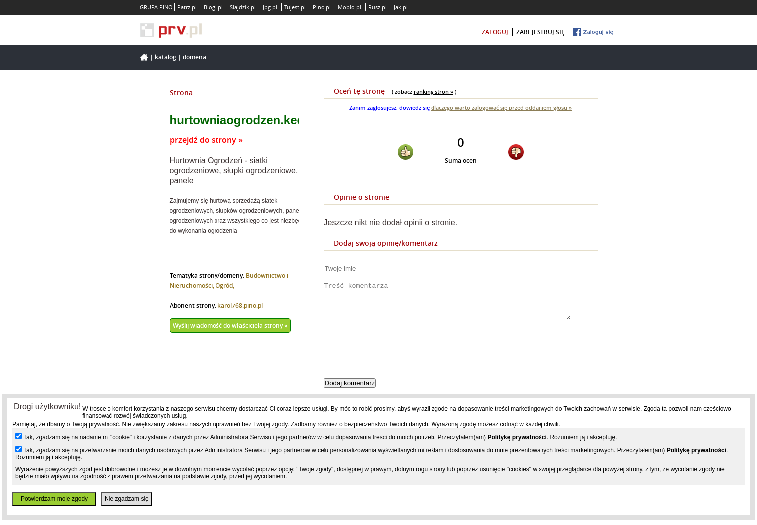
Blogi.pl (213, 7)
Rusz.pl (377, 7)
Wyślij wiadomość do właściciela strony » (230, 325)
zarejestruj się (540, 32)
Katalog (165, 57)
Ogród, (225, 285)
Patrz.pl (187, 7)
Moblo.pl (349, 7)
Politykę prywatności (516, 437)
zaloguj (495, 32)
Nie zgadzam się (127, 498)
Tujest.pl (295, 7)
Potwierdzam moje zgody (54, 498)
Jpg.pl (270, 7)
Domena (194, 57)
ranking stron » (433, 91)
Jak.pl (401, 7)
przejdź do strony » (206, 139)
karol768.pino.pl (240, 305)
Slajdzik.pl (243, 7)
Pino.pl (322, 7)
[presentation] (399, 357)
